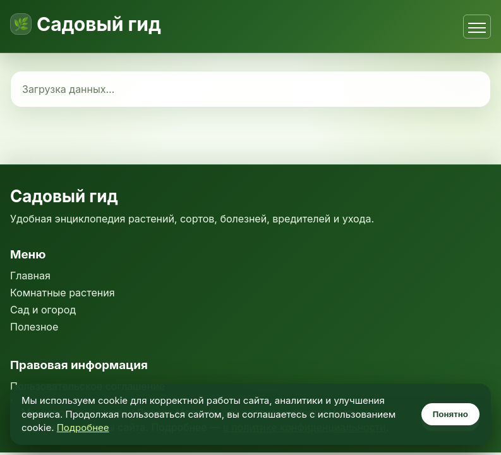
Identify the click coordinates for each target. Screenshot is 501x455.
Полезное (34, 326)
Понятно (450, 414)
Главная (30, 275)
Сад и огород (43, 309)
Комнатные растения (62, 292)
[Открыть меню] (477, 27)
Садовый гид (99, 24)
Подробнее (83, 428)
